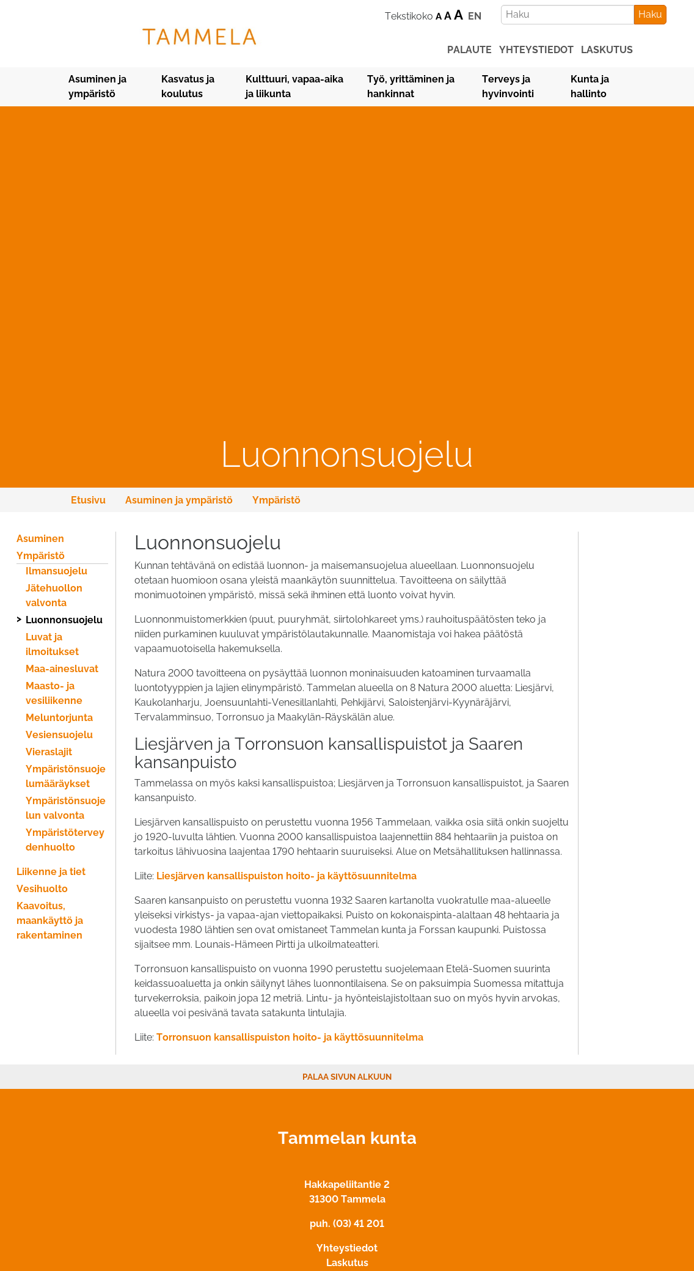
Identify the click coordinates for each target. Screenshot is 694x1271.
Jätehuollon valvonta (54, 595)
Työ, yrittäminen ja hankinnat (411, 86)
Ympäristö (276, 500)
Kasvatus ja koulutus (187, 86)
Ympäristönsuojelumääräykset (66, 776)
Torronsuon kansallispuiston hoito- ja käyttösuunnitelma (289, 1037)
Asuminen (40, 538)
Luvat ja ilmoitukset (52, 644)
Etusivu (88, 500)
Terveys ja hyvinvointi (508, 86)
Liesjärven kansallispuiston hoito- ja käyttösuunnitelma (286, 876)
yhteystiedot (536, 50)
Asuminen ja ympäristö (97, 86)
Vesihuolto (42, 889)
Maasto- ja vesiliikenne (54, 693)
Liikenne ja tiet (51, 871)
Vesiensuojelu (59, 735)
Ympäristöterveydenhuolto (65, 840)
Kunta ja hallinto (590, 86)
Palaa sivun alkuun (347, 1077)
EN (474, 16)
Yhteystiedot (347, 1248)
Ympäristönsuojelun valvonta (66, 808)
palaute (469, 50)
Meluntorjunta (59, 717)
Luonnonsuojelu (64, 620)
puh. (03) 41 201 (347, 1223)
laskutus (607, 50)
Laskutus (347, 1263)
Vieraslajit (49, 752)
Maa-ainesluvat (62, 669)
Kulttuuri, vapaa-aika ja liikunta (294, 86)
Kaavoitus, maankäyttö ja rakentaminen (49, 920)
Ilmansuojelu (56, 571)
